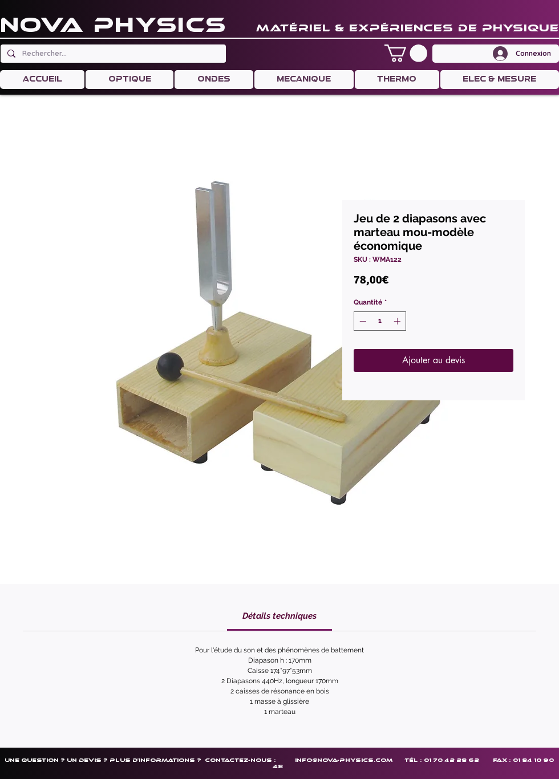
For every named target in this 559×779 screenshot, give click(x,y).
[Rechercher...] (112, 53)
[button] (405, 53)
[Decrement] (361, 321)
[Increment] (398, 321)
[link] (279, 616)
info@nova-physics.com (343, 760)
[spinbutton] (380, 321)
